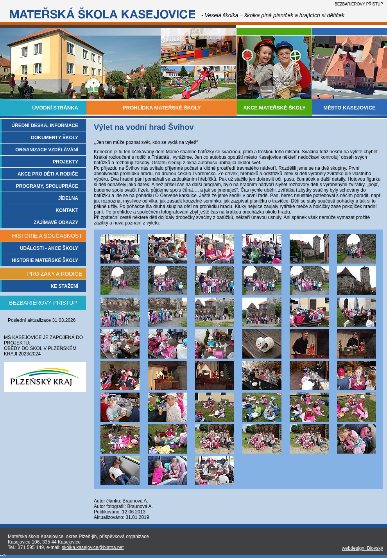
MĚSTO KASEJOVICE (349, 108)
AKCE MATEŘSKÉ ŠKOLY (274, 108)
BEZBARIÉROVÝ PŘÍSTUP (359, 4)
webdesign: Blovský (362, 548)
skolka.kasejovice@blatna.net (93, 547)
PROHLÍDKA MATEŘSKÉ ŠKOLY (162, 108)
